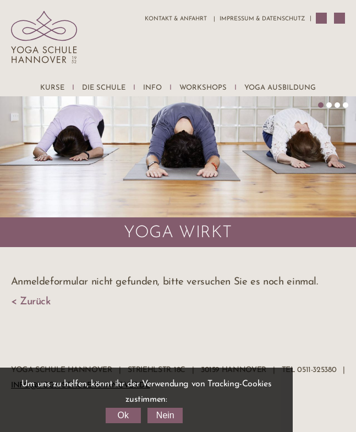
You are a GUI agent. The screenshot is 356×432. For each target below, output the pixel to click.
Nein (165, 415)
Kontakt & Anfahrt (176, 19)
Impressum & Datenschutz (262, 19)
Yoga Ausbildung (280, 87)
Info (152, 87)
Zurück (35, 302)
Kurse (52, 87)
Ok (122, 415)
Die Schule (103, 87)
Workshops (203, 87)
